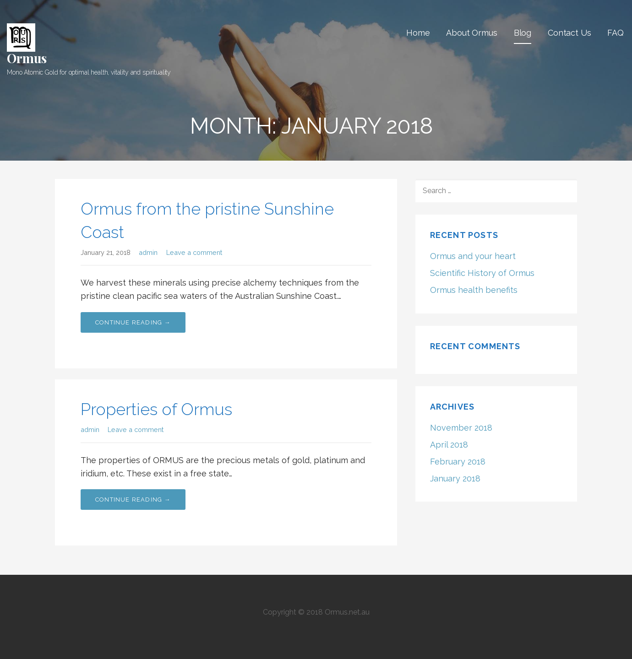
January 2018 (455, 478)
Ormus (27, 57)
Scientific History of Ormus (482, 273)
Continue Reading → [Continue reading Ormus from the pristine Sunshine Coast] (133, 322)
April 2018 (449, 444)
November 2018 (461, 427)
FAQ (615, 33)
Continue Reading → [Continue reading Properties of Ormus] (133, 499)
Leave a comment (194, 252)
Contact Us (569, 33)
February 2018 (457, 461)
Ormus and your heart (473, 256)
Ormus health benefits (474, 290)
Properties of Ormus (156, 409)
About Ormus (471, 33)
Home (418, 33)
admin (148, 252)
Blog (522, 33)
